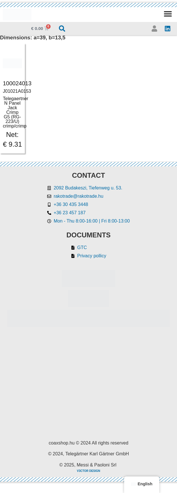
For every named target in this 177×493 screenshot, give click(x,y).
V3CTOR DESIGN (88, 470)
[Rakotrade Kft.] (88, 384)
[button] (167, 13)
